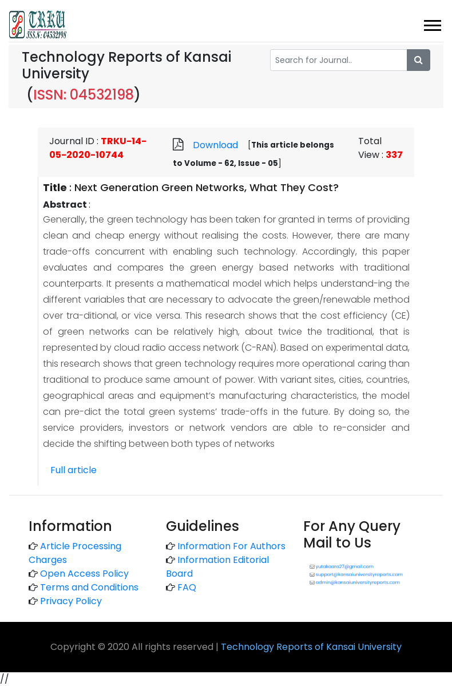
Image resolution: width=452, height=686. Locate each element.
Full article (73, 470)
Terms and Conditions (89, 587)
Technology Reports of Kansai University (311, 646)
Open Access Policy (84, 573)
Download (215, 145)
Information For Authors (231, 546)
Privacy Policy (71, 601)
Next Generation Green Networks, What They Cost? (206, 187)
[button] (431, 23)
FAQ (186, 587)
